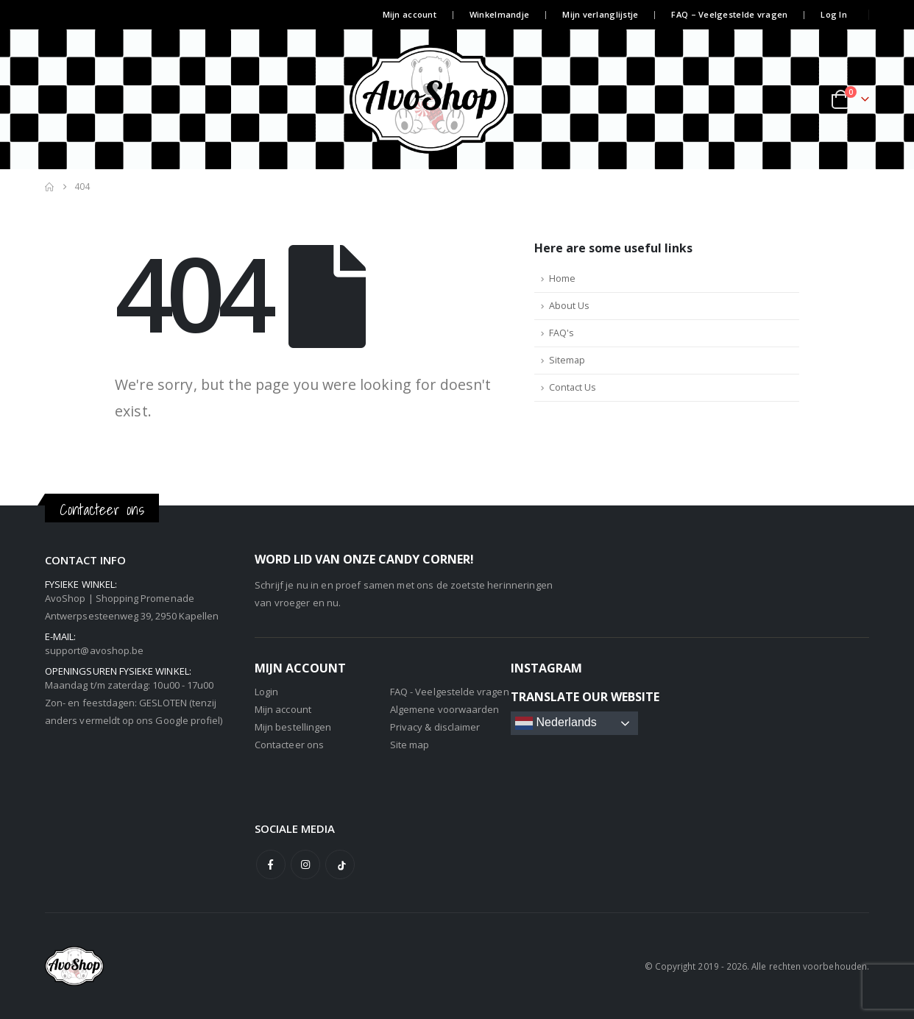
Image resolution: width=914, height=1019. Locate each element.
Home (562, 278)
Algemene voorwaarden (444, 709)
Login (266, 691)
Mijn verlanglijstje (600, 14)
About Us (569, 305)
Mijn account (409, 14)
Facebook (271, 864)
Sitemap (567, 360)
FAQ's (561, 333)
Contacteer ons (289, 744)
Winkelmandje (499, 14)
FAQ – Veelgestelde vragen (729, 14)
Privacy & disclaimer (435, 727)
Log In (834, 14)
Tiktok (340, 864)
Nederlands (556, 723)
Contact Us (572, 387)
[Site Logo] (457, 99)
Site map (410, 744)
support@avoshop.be (94, 650)
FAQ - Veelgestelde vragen (449, 691)
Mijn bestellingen (293, 727)
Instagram (305, 864)
